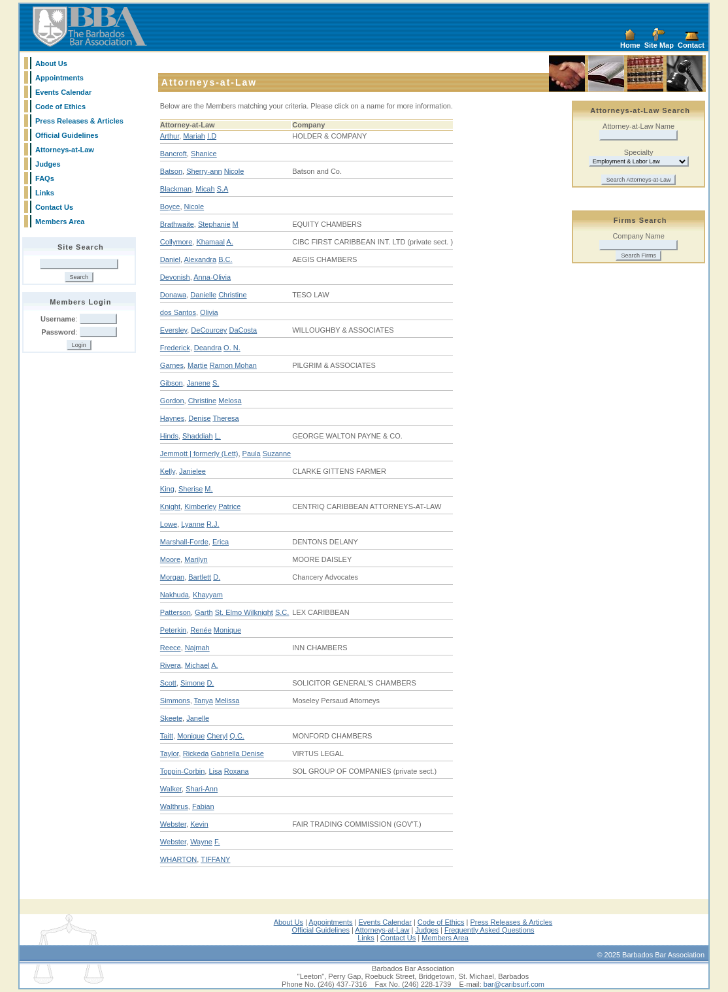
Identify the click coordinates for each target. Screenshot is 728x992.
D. (216, 577)
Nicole (234, 171)
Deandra (208, 348)
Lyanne (193, 524)
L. (218, 436)
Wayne (201, 842)
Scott (168, 683)
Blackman (175, 189)
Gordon (172, 401)
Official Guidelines (67, 135)
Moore (170, 559)
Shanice (204, 153)
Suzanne (277, 453)
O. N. (231, 348)
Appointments (59, 78)
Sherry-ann (204, 171)
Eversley (173, 330)
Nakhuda (174, 595)
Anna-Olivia (212, 277)
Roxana (236, 771)
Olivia (209, 312)
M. (208, 489)
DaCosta (243, 330)
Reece (170, 648)
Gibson (171, 383)
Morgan (172, 577)
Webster (173, 824)
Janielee (192, 471)
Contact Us (54, 207)
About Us (51, 63)
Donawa (173, 295)
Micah (204, 189)
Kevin (199, 824)
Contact (691, 45)
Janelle (197, 718)
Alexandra (200, 259)
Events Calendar (63, 92)
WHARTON (178, 859)
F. (217, 842)
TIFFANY (215, 859)
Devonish (175, 277)
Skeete (171, 718)
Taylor (169, 753)
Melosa (229, 401)
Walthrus (174, 806)
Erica (220, 542)
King (167, 489)
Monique (227, 630)
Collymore (176, 242)
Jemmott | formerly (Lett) (199, 453)
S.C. (282, 612)
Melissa (227, 700)
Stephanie (214, 224)
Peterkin (173, 630)
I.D (211, 136)
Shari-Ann (202, 789)
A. (229, 242)
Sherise (190, 489)
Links (44, 193)
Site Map (659, 45)
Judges (48, 164)
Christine (232, 295)
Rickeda (196, 753)
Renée (200, 630)
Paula (251, 453)
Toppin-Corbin (182, 771)
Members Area (59, 221)
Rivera (170, 665)
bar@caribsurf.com (514, 984)
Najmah (197, 648)
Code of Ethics (60, 106)
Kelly (167, 471)
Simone (192, 683)
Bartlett (199, 577)
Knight (170, 506)
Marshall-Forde (184, 542)
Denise (199, 418)
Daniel (170, 259)
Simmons (175, 700)
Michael (197, 665)
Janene (198, 383)
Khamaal (210, 242)
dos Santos (178, 312)
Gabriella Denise (237, 753)
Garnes (172, 365)
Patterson (175, 612)
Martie (198, 365)
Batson (171, 171)
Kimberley (200, 506)
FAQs (44, 178)
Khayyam (208, 595)
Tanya (203, 700)
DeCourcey (209, 330)
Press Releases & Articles (79, 121)
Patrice (229, 506)
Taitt (166, 736)
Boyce (170, 206)
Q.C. (236, 736)
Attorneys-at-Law (64, 150)
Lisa (215, 771)
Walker (171, 789)
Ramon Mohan (233, 365)
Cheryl (217, 736)
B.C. (225, 259)
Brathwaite (177, 224)
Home (630, 45)
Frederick (175, 348)
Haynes (172, 418)
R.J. (213, 524)
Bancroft (173, 153)
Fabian (203, 806)
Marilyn (195, 559)
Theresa (225, 418)
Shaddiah (197, 436)
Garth (204, 612)
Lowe (168, 524)
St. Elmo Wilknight (244, 612)
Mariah (194, 136)
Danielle (203, 295)
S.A (223, 189)
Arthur (169, 136)
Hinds (169, 436)
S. (215, 383)
